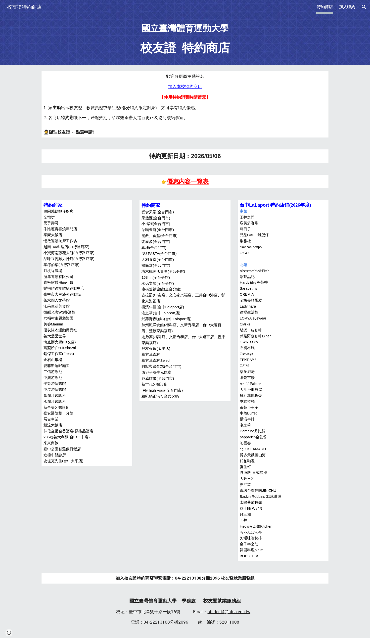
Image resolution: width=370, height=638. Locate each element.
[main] (185, 39)
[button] (364, 7)
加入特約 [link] (347, 6)
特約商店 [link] (325, 6)
